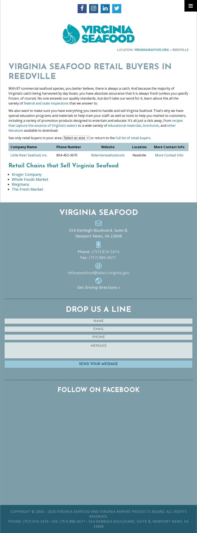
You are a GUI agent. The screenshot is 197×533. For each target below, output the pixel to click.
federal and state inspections (46, 103)
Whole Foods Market (30, 179)
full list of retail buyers (133, 138)
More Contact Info (169, 155)
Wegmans (20, 184)
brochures (151, 125)
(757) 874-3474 (105, 251)
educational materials (124, 125)
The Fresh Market (27, 189)
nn (76, 138)
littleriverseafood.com (108, 155)
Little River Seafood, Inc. (28, 155)
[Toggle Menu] (190, 6)
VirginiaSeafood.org (151, 50)
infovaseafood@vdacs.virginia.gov (98, 272)
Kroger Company (27, 174)
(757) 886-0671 (102, 257)
